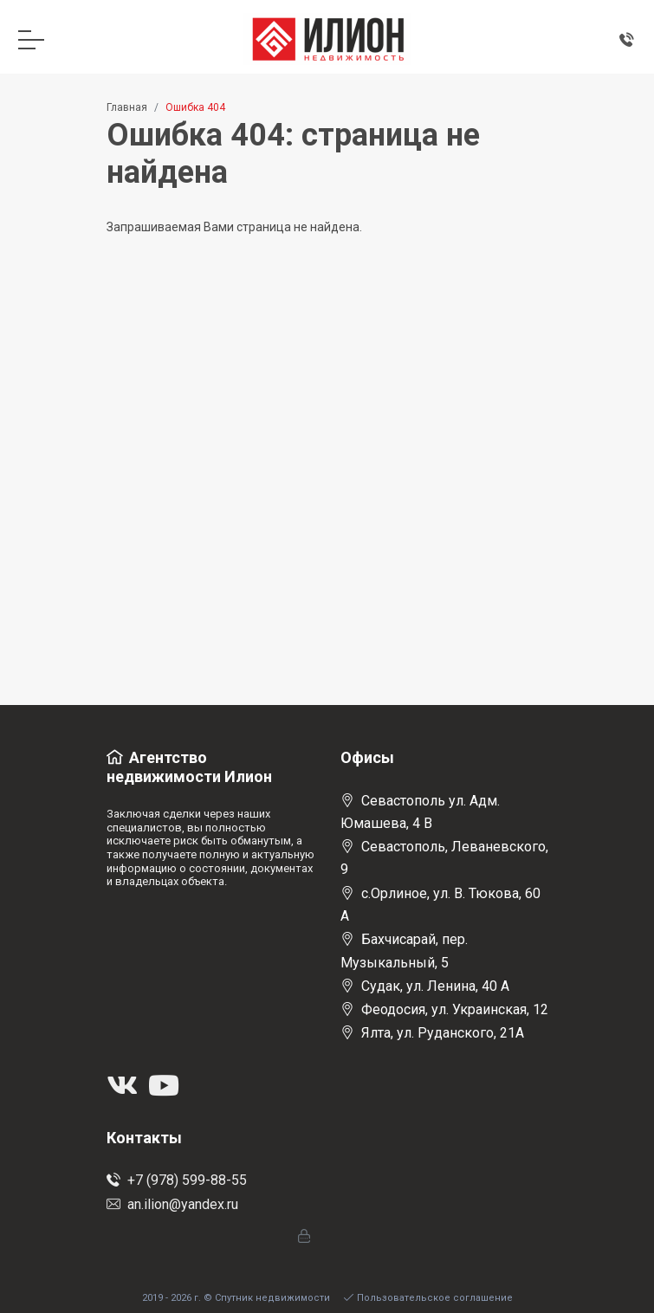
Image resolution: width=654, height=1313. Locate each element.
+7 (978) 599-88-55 (177, 1180)
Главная (127, 107)
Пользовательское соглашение (428, 1297)
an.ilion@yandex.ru (172, 1204)
